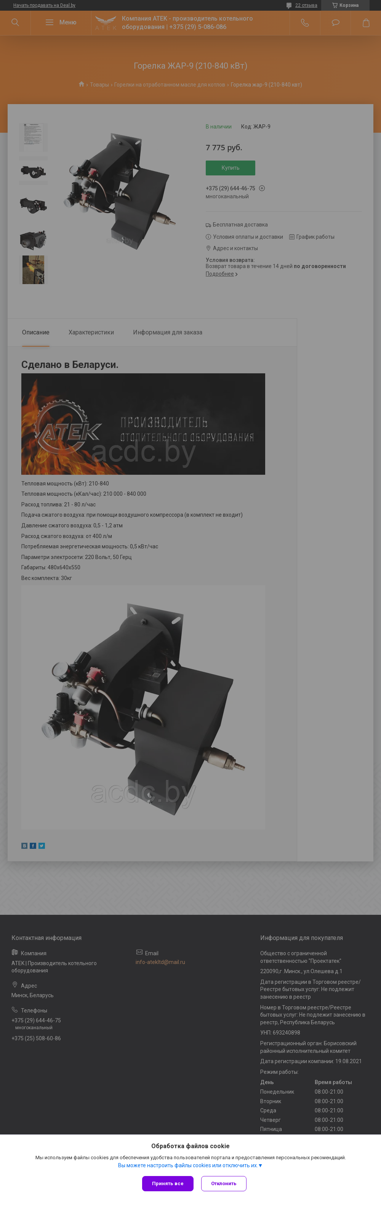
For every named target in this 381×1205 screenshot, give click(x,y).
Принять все (168, 1183)
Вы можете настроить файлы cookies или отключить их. (188, 1165)
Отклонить (224, 1183)
